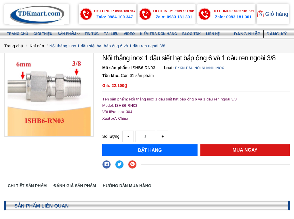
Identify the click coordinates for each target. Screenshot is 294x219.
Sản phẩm (68, 34)
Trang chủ (17, 34)
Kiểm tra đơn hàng (158, 34)
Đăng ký (276, 33)
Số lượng (110, 136)
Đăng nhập (247, 33)
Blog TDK (191, 34)
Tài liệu (111, 34)
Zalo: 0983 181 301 (174, 17)
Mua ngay (245, 150)
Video (129, 34)
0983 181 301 (174, 11)
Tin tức (92, 34)
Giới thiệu (43, 34)
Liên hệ (213, 34)
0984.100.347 (114, 11)
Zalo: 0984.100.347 (114, 17)
